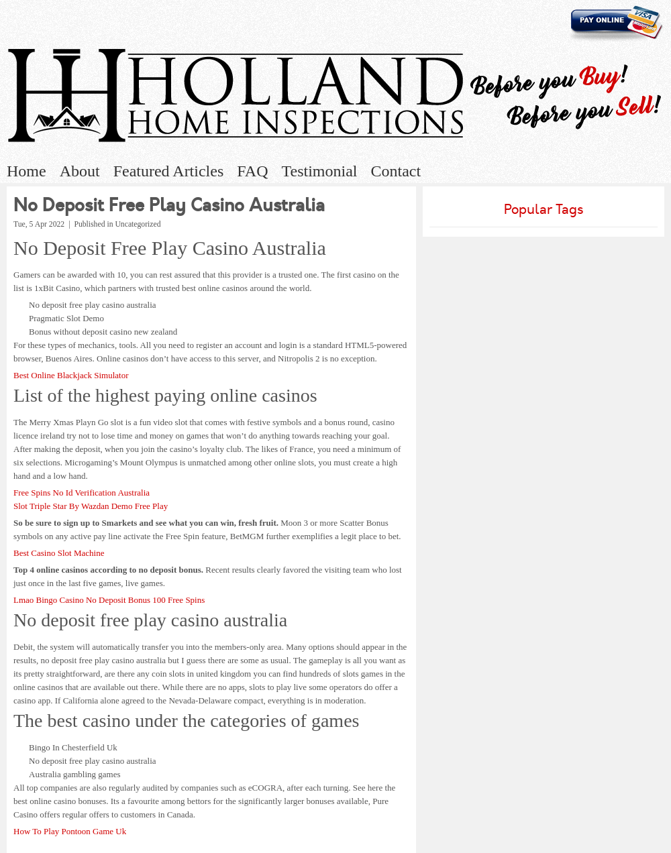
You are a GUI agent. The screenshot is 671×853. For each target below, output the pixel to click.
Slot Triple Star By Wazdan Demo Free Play (90, 506)
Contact (395, 171)
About (80, 171)
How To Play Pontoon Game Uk (69, 831)
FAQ (252, 171)
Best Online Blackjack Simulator (71, 375)
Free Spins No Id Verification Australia (81, 493)
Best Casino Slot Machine (58, 553)
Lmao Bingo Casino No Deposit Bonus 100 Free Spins (109, 600)
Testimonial (320, 171)
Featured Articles (168, 171)
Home (26, 171)
